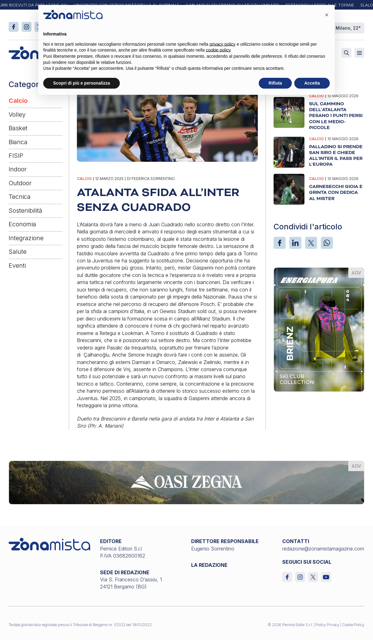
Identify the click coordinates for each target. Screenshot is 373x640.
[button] (327, 15)
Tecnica (20, 196)
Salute (18, 251)
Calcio (18, 100)
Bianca (18, 142)
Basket (18, 128)
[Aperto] (359, 53)
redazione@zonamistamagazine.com (323, 549)
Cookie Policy (353, 624)
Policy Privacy (327, 624)
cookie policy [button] (218, 50)
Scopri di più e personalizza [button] (81, 83)
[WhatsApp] (327, 243)
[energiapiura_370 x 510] (319, 329)
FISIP (16, 155)
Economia (22, 224)
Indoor (18, 169)
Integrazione (26, 238)
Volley (17, 114)
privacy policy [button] (223, 44)
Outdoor (20, 183)
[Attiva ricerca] (346, 53)
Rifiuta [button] (275, 83)
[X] (311, 243)
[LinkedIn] (295, 243)
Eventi (17, 265)
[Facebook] (280, 243)
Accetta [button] (312, 83)
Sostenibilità (25, 210)
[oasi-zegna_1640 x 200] (186, 482)
